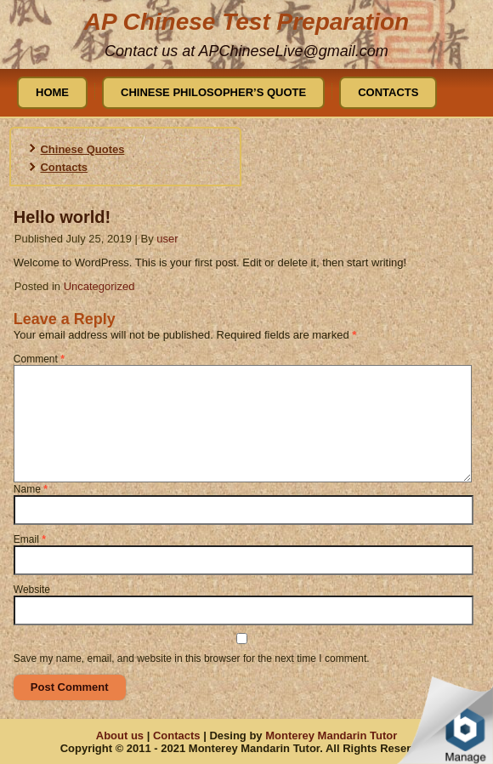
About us (120, 735)
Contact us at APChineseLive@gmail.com (246, 51)
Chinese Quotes (82, 149)
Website (32, 590)
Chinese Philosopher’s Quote (213, 92)
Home (52, 92)
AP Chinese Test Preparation (246, 22)
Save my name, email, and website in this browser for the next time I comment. (192, 658)
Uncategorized (99, 286)
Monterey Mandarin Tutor (331, 735)
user (167, 238)
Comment (39, 359)
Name (31, 489)
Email (30, 539)
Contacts (388, 92)
